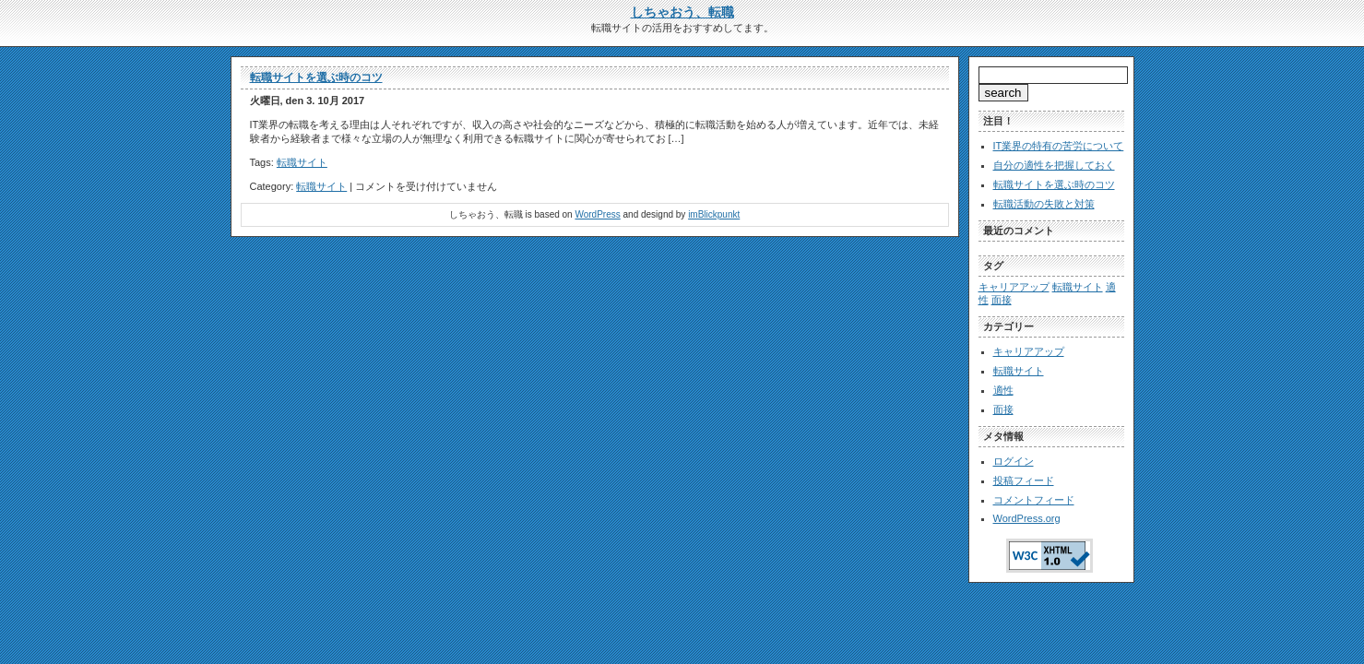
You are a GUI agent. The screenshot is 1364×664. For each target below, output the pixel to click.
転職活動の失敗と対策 (1044, 203)
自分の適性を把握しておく (1054, 165)
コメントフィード (1033, 499)
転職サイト (302, 162)
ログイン (1013, 461)
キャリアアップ (1028, 351)
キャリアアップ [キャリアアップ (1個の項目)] (1014, 286)
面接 (1003, 409)
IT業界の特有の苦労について (1058, 145)
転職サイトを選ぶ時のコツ (316, 77)
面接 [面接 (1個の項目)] (1001, 299)
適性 (1003, 390)
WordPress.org (1027, 518)
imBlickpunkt (714, 214)
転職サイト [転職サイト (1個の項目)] (1077, 286)
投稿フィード (1023, 480)
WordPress (597, 214)
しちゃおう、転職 (682, 12)
